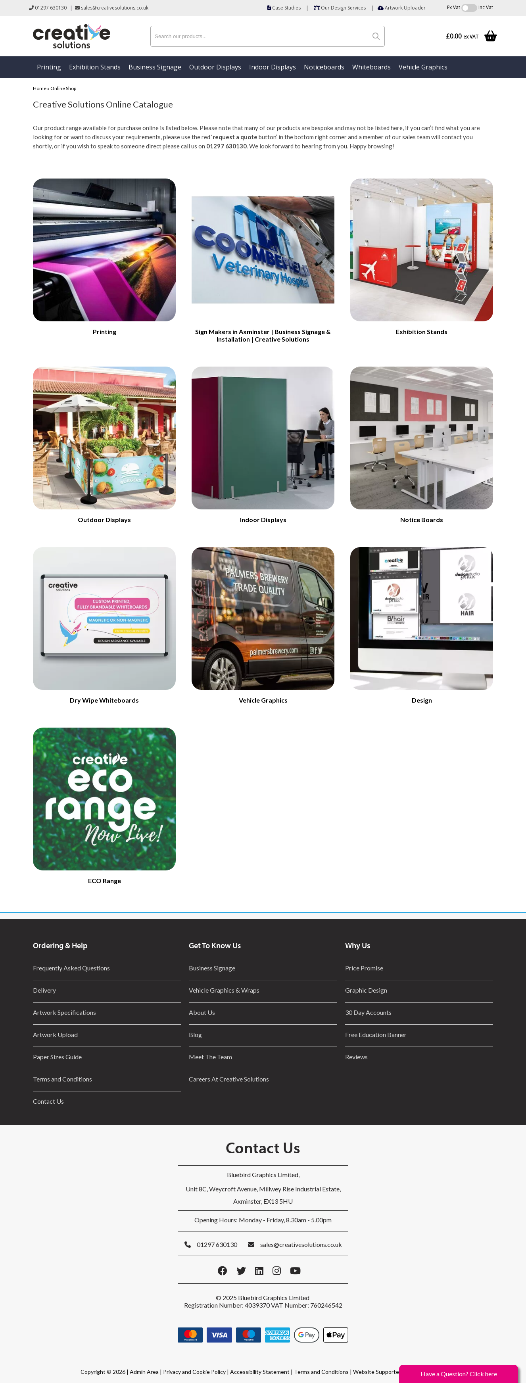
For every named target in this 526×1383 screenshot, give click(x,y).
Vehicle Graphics (423, 67)
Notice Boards (421, 519)
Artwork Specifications (64, 1012)
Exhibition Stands (95, 67)
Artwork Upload (55, 1034)
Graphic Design (366, 990)
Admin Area (144, 1371)
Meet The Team (210, 1056)
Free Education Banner (376, 1034)
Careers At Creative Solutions (229, 1079)
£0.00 (462, 36)
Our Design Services (340, 7)
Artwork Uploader (402, 7)
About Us (202, 1012)
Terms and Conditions (62, 1079)
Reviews (356, 1056)
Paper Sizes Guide (57, 1056)
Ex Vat (453, 7)
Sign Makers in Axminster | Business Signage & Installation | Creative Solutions (263, 335)
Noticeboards (324, 67)
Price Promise (364, 968)
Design (422, 700)
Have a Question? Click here (458, 1373)
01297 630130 (48, 7)
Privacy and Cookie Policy (194, 1371)
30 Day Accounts (368, 1012)
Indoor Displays (272, 67)
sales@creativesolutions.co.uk (111, 7)
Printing (49, 67)
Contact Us (48, 1101)
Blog (195, 1034)
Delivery (44, 990)
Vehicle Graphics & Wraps (224, 990)
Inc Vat (485, 7)
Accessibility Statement (260, 1371)
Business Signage (155, 67)
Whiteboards (371, 67)
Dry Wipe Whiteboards (104, 700)
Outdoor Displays (215, 67)
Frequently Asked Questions (72, 968)
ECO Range (104, 880)
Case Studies (284, 7)
